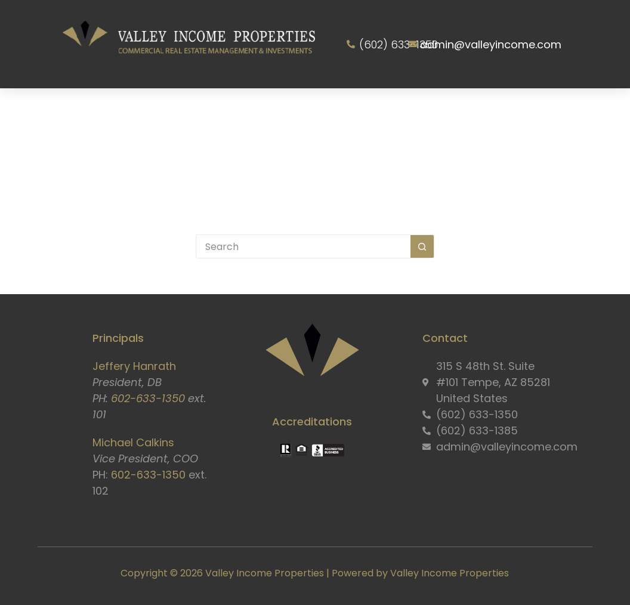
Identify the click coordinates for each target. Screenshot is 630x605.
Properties (300, 110)
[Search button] (422, 246)
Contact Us (316, 165)
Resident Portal (530, 110)
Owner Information (408, 110)
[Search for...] (303, 246)
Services (219, 110)
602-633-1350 (148, 398)
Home (68, 110)
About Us (137, 110)
